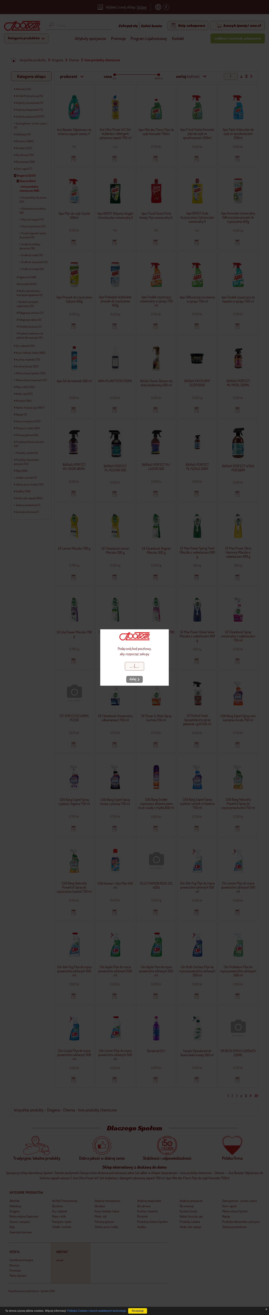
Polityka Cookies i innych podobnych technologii (96, 1310)
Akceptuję (138, 1310)
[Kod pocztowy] (134, 666)
